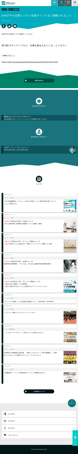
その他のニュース (39, 391)
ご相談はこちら (75, 438)
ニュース (4, 9)
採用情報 (11, 421)
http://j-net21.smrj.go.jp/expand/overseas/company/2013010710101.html (30, 62)
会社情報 (11, 414)
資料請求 (11, 428)
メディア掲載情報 (13, 9)
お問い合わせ (39, 80)
